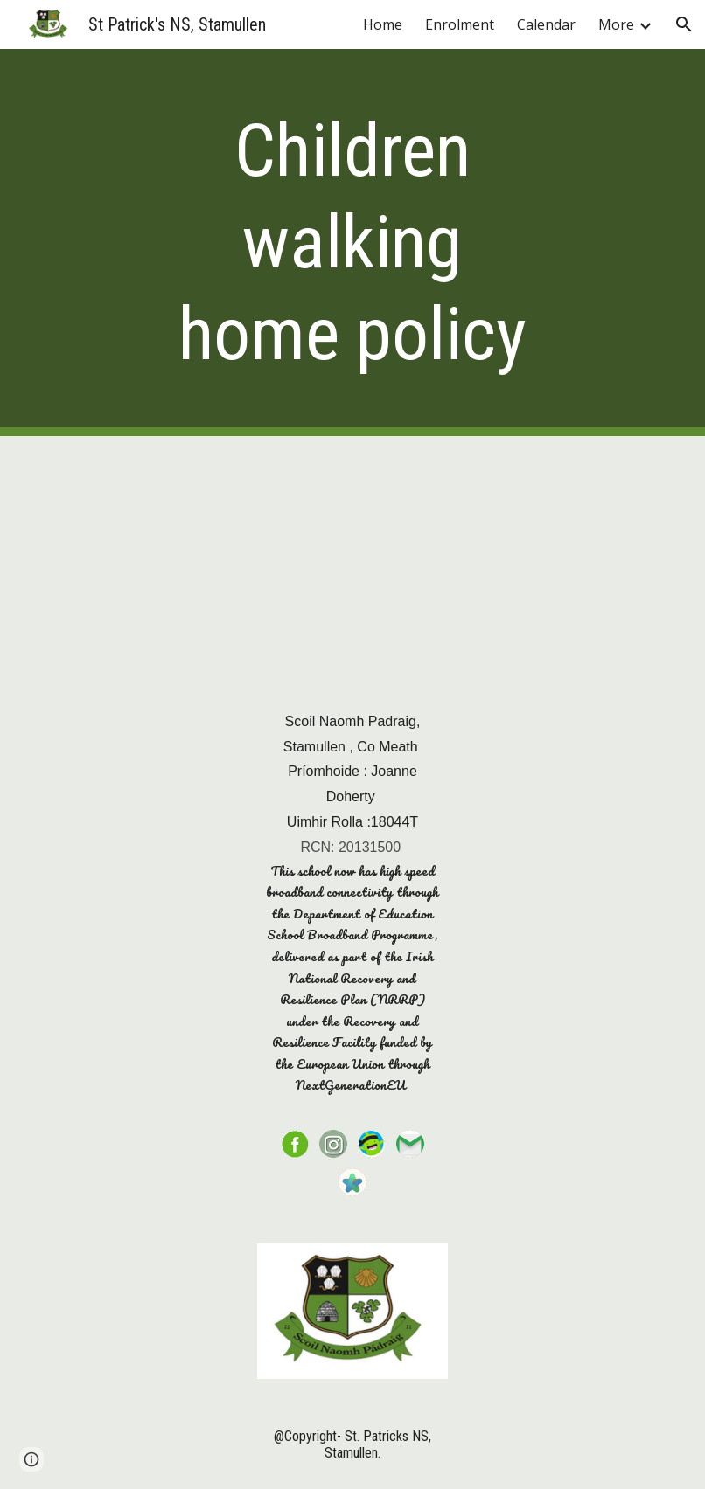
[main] (352, 242)
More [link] (616, 24)
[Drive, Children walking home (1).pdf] (352, 556)
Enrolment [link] (459, 24)
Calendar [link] (546, 24)
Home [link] (382, 24)
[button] (684, 24)
